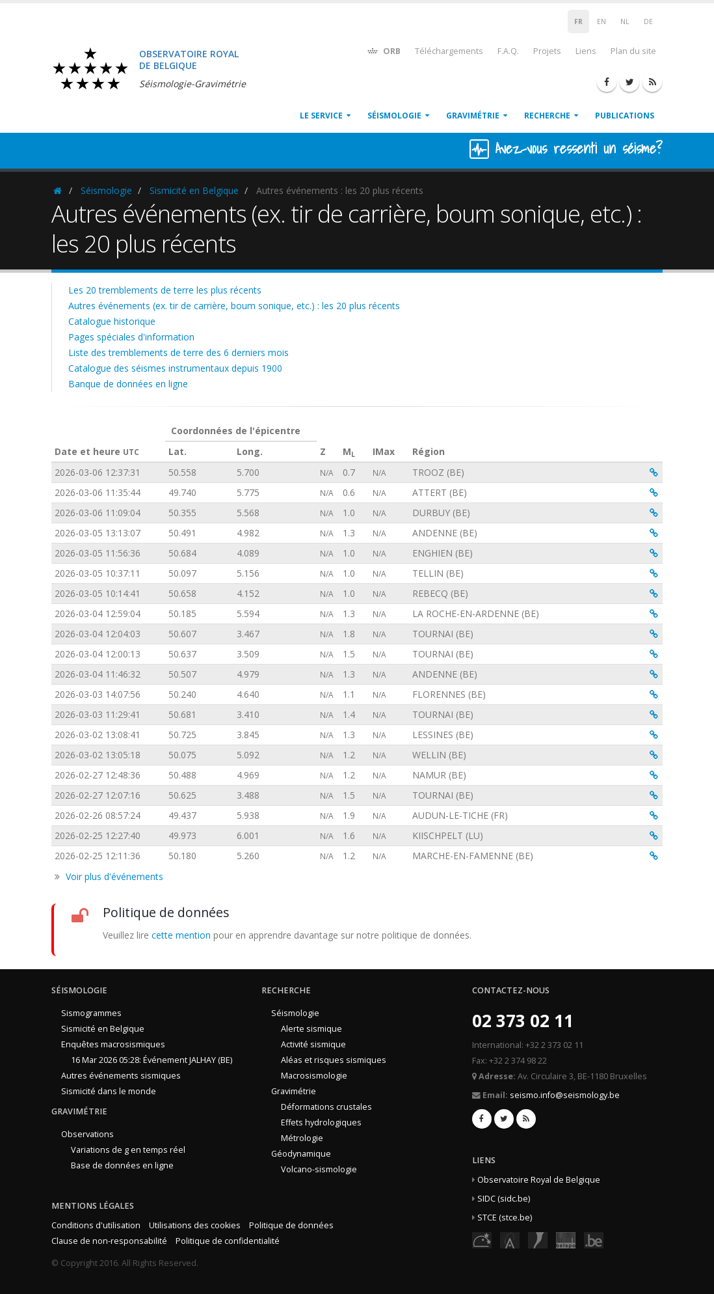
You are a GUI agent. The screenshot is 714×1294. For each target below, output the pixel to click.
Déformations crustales (326, 1106)
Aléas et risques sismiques (333, 1060)
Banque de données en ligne (128, 384)
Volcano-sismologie (319, 1169)
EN (601, 21)
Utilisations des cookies (195, 1225)
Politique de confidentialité (228, 1240)
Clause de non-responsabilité (109, 1240)
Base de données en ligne (122, 1165)
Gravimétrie (472, 115)
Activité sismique (313, 1044)
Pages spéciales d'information (131, 337)
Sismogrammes (91, 1013)
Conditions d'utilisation (95, 1225)
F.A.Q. (508, 51)
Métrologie (302, 1138)
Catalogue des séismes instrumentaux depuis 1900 (175, 368)
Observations (87, 1134)
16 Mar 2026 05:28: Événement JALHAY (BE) (151, 1060)
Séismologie (394, 115)
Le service (321, 115)
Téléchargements (449, 51)
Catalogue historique (111, 321)
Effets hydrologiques (321, 1122)
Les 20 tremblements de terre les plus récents (164, 290)
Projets (547, 51)
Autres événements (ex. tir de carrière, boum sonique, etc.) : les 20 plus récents (234, 305)
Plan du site (633, 51)
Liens (585, 51)
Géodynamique (301, 1153)
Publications (624, 115)
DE (648, 21)
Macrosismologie (314, 1075)
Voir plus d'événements (114, 876)
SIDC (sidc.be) (503, 1198)
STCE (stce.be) (504, 1217)
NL (624, 21)
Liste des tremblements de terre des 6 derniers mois (178, 352)
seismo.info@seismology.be (565, 1095)
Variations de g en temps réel (128, 1149)
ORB (383, 50)
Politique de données (291, 1225)
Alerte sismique (311, 1028)
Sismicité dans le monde (108, 1091)
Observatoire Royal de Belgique (538, 1179)
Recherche (547, 115)
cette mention (181, 935)
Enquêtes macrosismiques (113, 1044)
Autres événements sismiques (121, 1075)
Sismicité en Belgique (194, 190)
